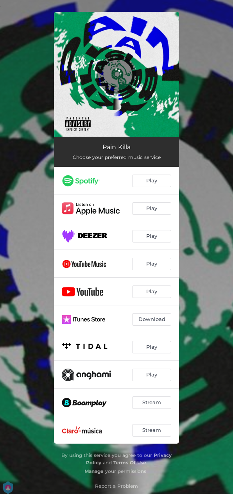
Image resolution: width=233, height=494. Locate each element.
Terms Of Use (129, 462)
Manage (94, 471)
